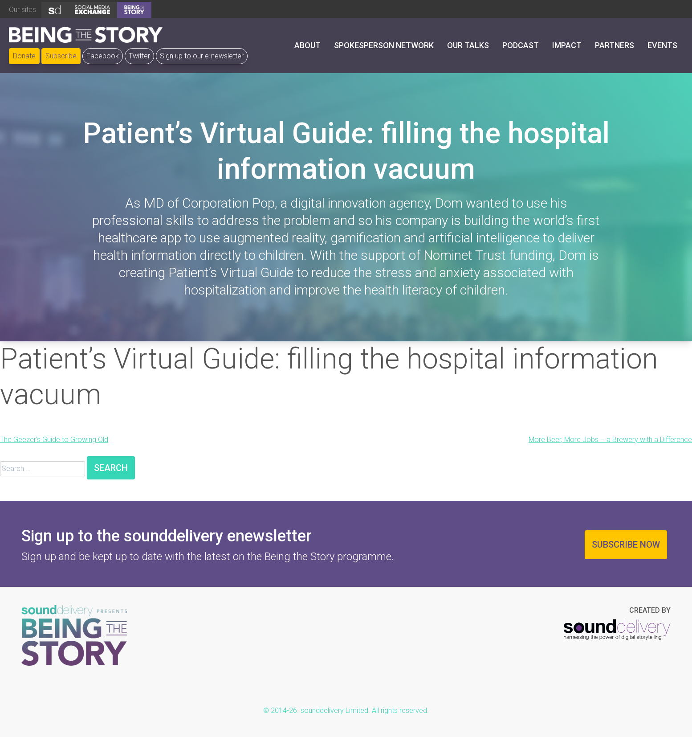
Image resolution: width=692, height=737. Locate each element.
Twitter (139, 56)
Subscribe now (626, 544)
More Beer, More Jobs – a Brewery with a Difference (610, 439)
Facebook (102, 56)
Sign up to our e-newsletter (202, 56)
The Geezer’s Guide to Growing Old (54, 439)
